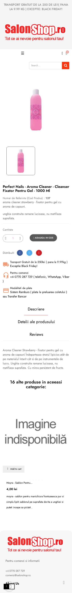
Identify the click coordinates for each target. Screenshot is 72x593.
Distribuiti (20, 253)
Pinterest (39, 253)
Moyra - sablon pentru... (19, 483)
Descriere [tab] (36, 309)
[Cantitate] (12, 238)
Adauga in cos (43, 237)
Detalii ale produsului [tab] (36, 322)
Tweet (29, 253)
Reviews (36, 334)
